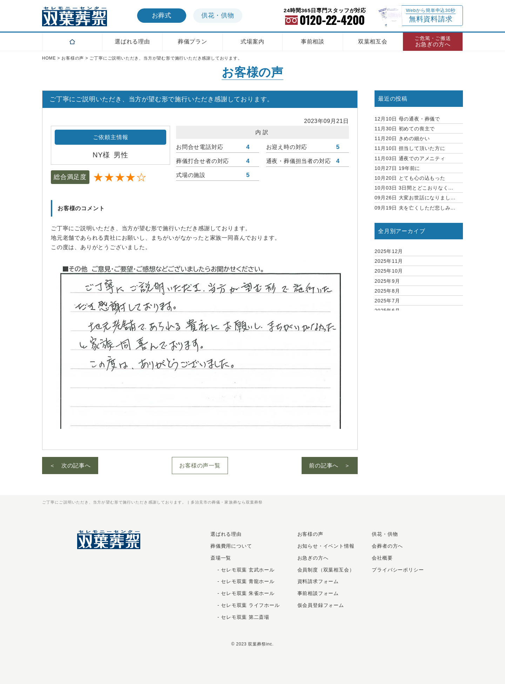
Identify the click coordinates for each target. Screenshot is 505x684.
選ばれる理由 (132, 42)
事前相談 (312, 42)
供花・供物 (385, 534)
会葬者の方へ (387, 546)
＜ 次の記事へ (70, 465)
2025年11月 (389, 261)
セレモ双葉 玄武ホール (248, 570)
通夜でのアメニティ (410, 158)
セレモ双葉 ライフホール (250, 605)
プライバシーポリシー (398, 570)
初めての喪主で (405, 128)
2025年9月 (387, 281)
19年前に (397, 168)
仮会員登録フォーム (320, 605)
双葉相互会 (373, 42)
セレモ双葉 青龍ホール (248, 581)
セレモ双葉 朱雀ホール (248, 593)
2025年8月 (387, 291)
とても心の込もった (410, 178)
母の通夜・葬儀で (407, 119)
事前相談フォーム (318, 593)
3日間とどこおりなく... (414, 188)
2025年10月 (389, 271)
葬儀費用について (231, 546)
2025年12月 (389, 251)
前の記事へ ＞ (329, 465)
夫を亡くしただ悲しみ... (415, 208)
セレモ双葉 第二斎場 (245, 617)
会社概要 (382, 558)
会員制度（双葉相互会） (326, 570)
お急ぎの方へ (433, 41)
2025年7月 (387, 300)
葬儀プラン (192, 42)
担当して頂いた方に (410, 148)
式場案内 (252, 42)
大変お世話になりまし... (415, 197)
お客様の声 (310, 534)
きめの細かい (402, 138)
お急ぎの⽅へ (313, 558)
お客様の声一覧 (200, 465)
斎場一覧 (220, 558)
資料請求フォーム (318, 581)
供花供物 (217, 15)
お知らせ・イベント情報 (326, 546)
